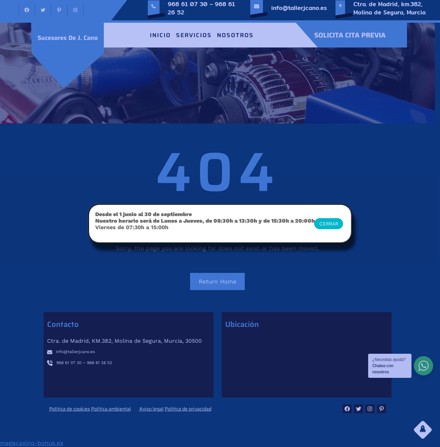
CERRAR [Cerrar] (328, 223)
